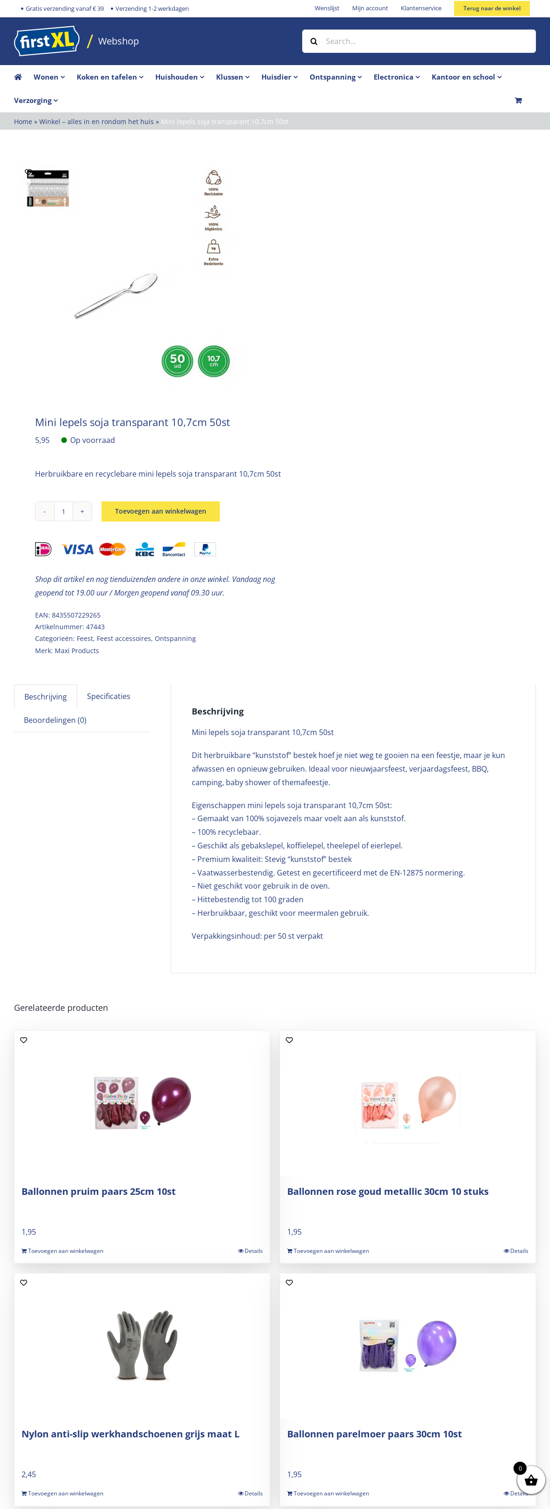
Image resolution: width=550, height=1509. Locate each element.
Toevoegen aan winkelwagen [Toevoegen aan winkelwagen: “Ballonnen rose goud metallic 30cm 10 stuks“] (331, 1251)
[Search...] (419, 41)
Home (23, 121)
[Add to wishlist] (28, 172)
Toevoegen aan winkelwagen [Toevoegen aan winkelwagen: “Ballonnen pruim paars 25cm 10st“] (65, 1251)
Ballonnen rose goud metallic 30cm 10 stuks (388, 1191)
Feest (85, 638)
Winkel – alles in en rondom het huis (96, 121)
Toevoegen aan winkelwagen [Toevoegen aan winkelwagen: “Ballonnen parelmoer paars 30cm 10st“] (331, 1493)
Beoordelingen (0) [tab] (55, 720)
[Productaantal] (63, 511)
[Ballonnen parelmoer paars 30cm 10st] (408, 1346)
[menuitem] (55, 76)
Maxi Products (77, 650)
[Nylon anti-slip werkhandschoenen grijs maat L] (142, 1346)
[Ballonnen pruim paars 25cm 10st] (142, 1103)
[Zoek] (314, 41)
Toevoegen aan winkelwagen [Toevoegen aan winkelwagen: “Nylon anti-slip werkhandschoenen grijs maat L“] (65, 1493)
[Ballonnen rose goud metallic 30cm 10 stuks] (408, 1103)
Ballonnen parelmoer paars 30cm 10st (374, 1434)
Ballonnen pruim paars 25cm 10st (99, 1191)
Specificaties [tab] (108, 696)
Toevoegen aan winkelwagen (160, 511)
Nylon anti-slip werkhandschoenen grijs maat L (130, 1434)
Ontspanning (175, 638)
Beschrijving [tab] (45, 697)
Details (254, 1251)
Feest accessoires (124, 638)
